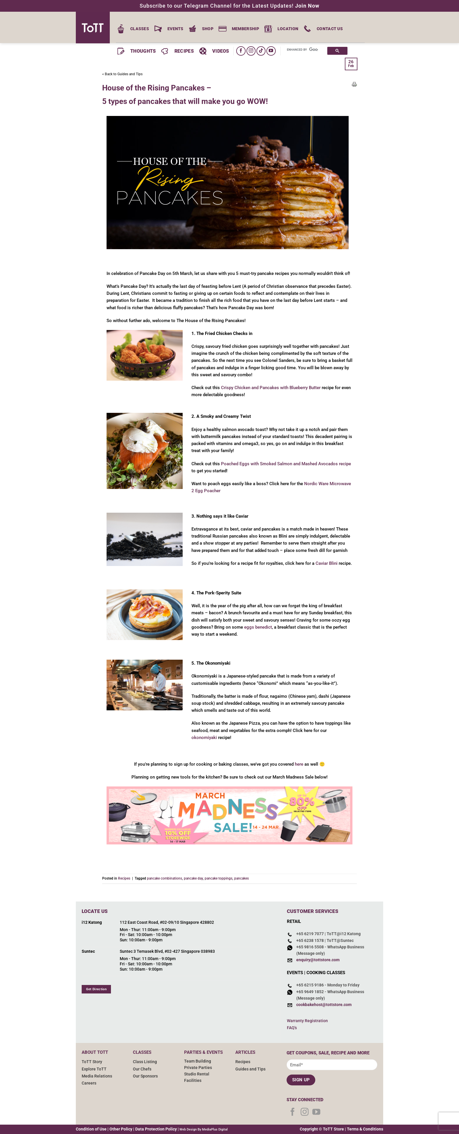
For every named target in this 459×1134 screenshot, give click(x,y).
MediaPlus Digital (215, 1129)
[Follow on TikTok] (261, 50)
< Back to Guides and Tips (122, 74)
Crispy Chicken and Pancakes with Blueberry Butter (271, 387)
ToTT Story (92, 1061)
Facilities (192, 1080)
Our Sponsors (145, 1076)
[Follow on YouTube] (270, 50)
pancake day (193, 878)
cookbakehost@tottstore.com (324, 1004)
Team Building (197, 1061)
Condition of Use (91, 1129)
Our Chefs (142, 1069)
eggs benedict (258, 627)
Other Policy (120, 1129)
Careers (89, 1083)
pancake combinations (164, 878)
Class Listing (145, 1061)
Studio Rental (196, 1074)
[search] (302, 49)
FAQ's (292, 1027)
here (299, 764)
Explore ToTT (94, 1069)
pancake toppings (218, 878)
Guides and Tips (250, 1069)
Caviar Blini (327, 563)
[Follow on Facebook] (240, 50)
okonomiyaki (204, 737)
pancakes (241, 878)
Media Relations (97, 1076)
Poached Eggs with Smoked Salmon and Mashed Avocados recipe (286, 463)
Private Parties (198, 1067)
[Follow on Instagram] (251, 50)
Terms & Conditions (365, 1129)
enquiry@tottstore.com (318, 959)
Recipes (124, 878)
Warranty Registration (307, 1020)
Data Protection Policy (156, 1129)
